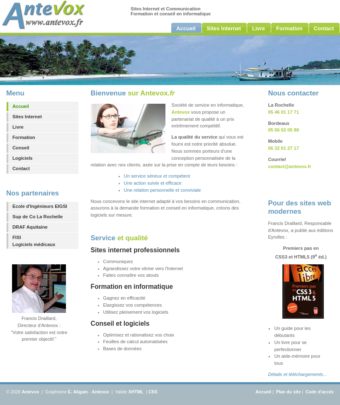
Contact (21, 168)
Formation (23, 137)
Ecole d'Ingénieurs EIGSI (39, 206)
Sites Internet (27, 116)
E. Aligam (78, 391)
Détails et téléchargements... (297, 374)
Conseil (20, 147)
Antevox (30, 391)
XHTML (135, 391)
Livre (18, 126)
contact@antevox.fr (289, 166)
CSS (153, 391)
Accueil (20, 106)
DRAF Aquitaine (30, 226)
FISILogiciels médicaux (33, 241)
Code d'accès (320, 391)
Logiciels (22, 158)
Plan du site (288, 391)
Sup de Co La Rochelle (37, 216)
